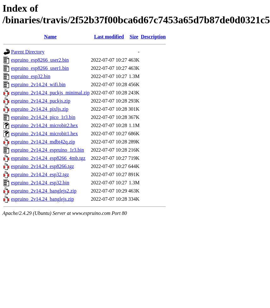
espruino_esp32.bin (30, 76)
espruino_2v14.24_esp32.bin (40, 182)
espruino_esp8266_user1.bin (40, 68)
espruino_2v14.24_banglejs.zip (42, 199)
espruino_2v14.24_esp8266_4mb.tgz (48, 158)
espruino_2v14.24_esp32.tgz (40, 174)
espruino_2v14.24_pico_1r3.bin (43, 117)
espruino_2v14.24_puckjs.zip (40, 101)
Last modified (109, 36)
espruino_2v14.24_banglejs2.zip (43, 190)
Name (50, 36)
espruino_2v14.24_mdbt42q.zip (43, 141)
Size (134, 36)
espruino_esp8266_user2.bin (40, 60)
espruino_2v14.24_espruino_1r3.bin (47, 150)
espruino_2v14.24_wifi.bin (38, 84)
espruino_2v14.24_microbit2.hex (44, 125)
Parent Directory (27, 51)
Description (153, 36)
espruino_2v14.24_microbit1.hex (44, 133)
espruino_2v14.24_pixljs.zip (39, 109)
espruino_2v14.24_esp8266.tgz (42, 166)
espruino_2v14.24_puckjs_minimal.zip (50, 92)
